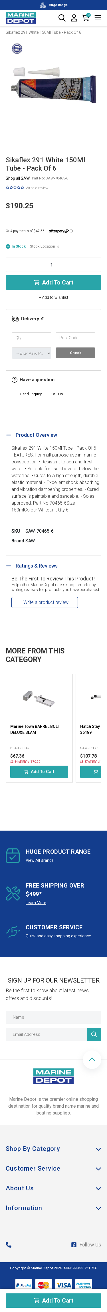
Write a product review (45, 602)
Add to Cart (53, 282)
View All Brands (40, 860)
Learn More (36, 902)
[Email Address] (53, 1034)
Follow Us (86, 1245)
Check (75, 353)
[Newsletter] (94, 1034)
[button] (92, 1059)
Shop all (18, 178)
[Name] (53, 1017)
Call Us (57, 394)
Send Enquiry (31, 394)
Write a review (37, 188)
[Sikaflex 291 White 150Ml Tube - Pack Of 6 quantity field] (53, 265)
